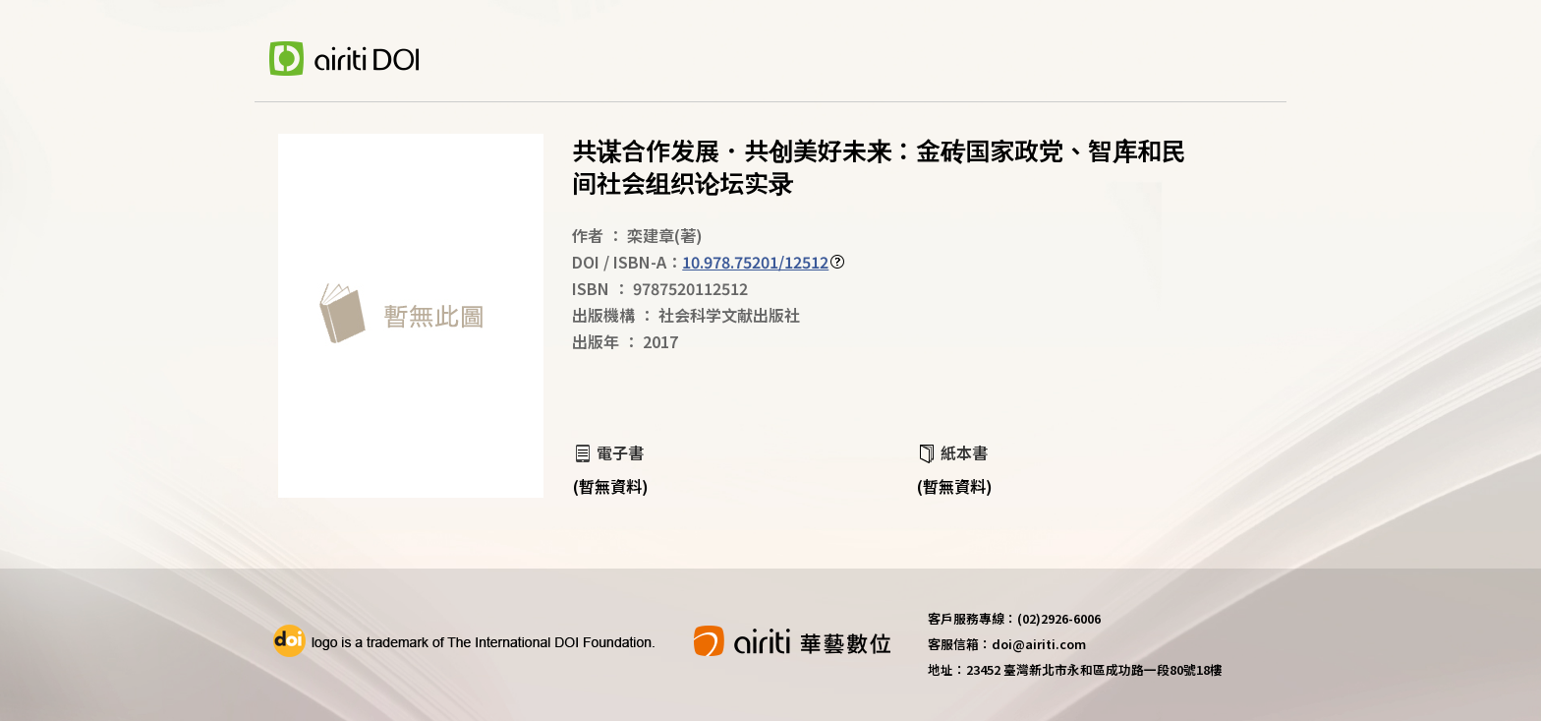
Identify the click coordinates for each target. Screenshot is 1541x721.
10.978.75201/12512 (755, 261)
